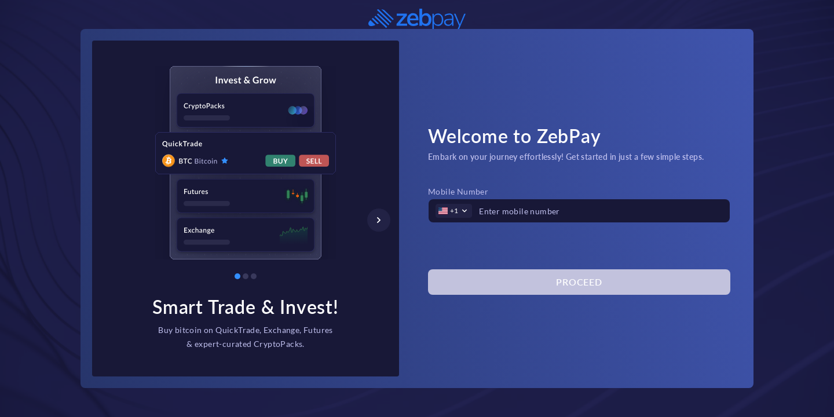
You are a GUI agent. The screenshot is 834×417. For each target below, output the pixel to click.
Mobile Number (458, 191)
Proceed (579, 281)
